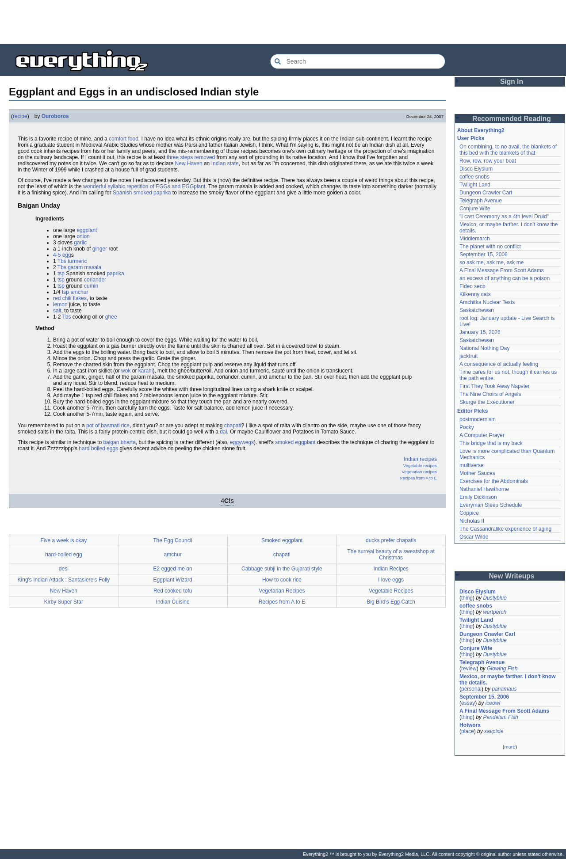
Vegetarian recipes (419, 471)
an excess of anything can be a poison (504, 278)
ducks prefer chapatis (391, 540)
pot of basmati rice (108, 425)
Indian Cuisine (173, 602)
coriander (95, 280)
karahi (145, 371)
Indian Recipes (390, 569)
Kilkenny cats (475, 294)
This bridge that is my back (491, 443)
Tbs (61, 261)
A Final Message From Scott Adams (501, 270)
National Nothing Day (484, 348)
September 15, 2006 (483, 254)
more (509, 746)
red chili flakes (70, 298)
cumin (91, 286)
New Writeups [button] (512, 576)
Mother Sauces (477, 473)
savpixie (493, 731)
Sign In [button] (511, 81)
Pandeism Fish (500, 717)
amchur (79, 292)
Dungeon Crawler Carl (485, 193)
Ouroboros (55, 116)
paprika (115, 273)
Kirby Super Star (63, 602)
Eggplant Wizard (172, 580)
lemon (60, 304)
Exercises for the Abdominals (493, 481)
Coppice (469, 513)
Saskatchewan (476, 310)
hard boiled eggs (98, 448)
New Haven (189, 163)
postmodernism (477, 419)
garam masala (84, 267)
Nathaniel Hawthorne (484, 489)
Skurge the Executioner (487, 402)
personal (471, 689)
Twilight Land (474, 185)
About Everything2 (481, 130)
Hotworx (470, 725)
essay (468, 703)
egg (66, 255)
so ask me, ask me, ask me (491, 262)
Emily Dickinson (478, 497)
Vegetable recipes (420, 465)
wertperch (494, 612)
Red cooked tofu (172, 591)
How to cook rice (282, 580)
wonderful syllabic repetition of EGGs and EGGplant (144, 186)
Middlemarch (474, 239)
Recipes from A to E (418, 477)
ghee (111, 317)
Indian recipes (420, 459)
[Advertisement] (283, 22)
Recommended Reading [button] (511, 118)
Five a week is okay (64, 540)
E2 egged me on (172, 569)
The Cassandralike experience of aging (505, 529)
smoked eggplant (295, 442)
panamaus (504, 689)
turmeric (77, 261)
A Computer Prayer (482, 435)
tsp (61, 273)
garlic (80, 242)
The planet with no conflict (490, 246)
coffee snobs (474, 177)
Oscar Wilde (473, 537)
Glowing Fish (502, 668)
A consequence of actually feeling (498, 364)
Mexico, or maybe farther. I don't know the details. (507, 679)
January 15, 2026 (480, 332)
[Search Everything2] (357, 61)
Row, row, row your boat (487, 161)
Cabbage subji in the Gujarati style (281, 569)
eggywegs (242, 442)
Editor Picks (472, 411)
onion (82, 236)
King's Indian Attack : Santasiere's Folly (64, 580)
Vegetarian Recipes (282, 591)
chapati (232, 425)
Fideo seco (472, 286)
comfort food (123, 139)
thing (467, 598)
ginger (99, 249)
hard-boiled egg (63, 554)
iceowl (493, 703)
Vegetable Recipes (391, 591)
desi (64, 569)
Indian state (225, 163)
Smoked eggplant (281, 540)
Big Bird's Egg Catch (391, 602)
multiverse (471, 465)
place (467, 731)
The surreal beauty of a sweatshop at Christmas (390, 554)
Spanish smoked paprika (142, 193)
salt (57, 311)
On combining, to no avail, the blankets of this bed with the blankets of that (508, 150)
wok (125, 371)
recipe (20, 116)
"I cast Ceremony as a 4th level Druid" (504, 216)
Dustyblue (494, 598)
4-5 (57, 255)
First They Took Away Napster (494, 386)
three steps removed (191, 157)
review (469, 668)
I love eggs (391, 580)
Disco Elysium (476, 169)
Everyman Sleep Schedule (490, 505)
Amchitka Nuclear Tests (487, 302)
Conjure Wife (474, 208)
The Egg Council (172, 540)
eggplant (86, 230)
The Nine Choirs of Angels (490, 394)
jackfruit (468, 356)
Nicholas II (471, 521)
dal (223, 432)
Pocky (466, 427)
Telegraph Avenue (480, 201)
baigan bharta (119, 442)
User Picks (470, 138)
